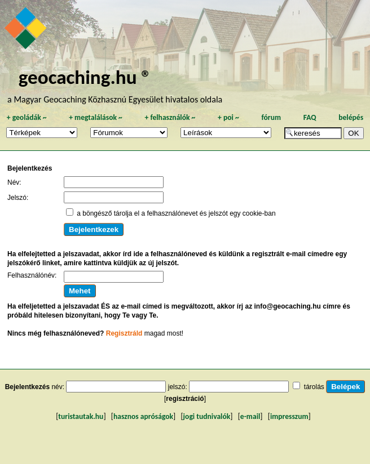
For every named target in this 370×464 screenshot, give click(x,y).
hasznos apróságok (143, 416)
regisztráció (185, 399)
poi (228, 117)
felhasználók (170, 117)
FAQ (309, 117)
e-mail (250, 416)
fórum (271, 117)
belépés (350, 117)
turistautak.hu (80, 416)
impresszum (289, 416)
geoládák (26, 117)
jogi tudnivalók (207, 416)
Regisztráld (124, 333)
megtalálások (95, 117)
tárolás (314, 387)
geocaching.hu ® (85, 77)
